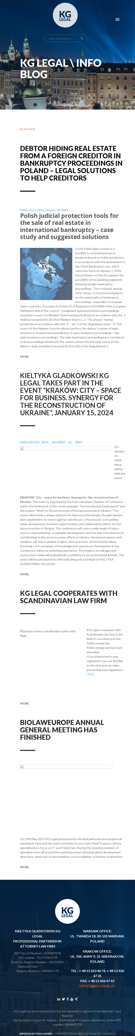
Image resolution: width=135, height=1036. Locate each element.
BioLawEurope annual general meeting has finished (62, 740)
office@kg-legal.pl (97, 985)
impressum (26, 1033)
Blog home (27, 129)
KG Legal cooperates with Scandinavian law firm (68, 607)
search (82, 25)
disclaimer (44, 1033)
